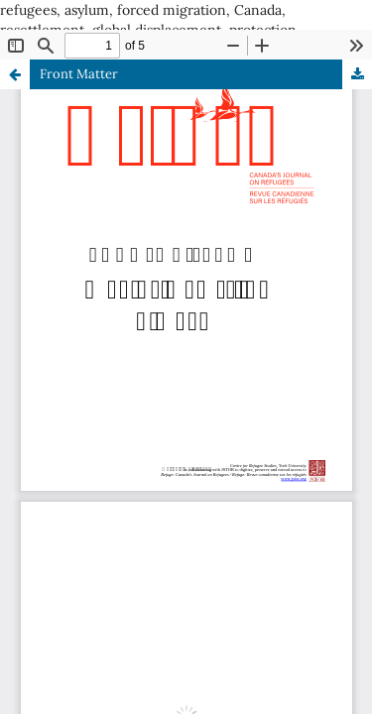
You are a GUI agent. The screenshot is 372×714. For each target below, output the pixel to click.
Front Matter (79, 73)
